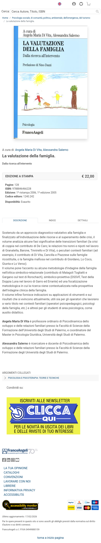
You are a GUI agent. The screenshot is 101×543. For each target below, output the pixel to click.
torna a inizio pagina (50, 537)
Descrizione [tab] (20, 220)
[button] (58, 4)
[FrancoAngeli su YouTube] (17, 461)
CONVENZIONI (13, 477)
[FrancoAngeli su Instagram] (13, 461)
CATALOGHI (11, 472)
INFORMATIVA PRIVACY (19, 490)
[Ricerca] (97, 11)
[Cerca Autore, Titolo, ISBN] (52, 11)
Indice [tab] (52, 220)
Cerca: (5, 11)
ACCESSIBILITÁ (14, 494)
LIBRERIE (10, 486)
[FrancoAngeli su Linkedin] (8, 461)
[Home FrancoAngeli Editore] (15, 4)
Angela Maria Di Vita (28, 150)
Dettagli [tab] (83, 220)
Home (5, 18)
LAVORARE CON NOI (17, 481)
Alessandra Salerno (55, 150)
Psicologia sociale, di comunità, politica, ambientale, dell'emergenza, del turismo (51, 18)
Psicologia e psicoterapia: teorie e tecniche (33, 378)
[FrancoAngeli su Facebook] (4, 461)
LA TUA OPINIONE (16, 468)
